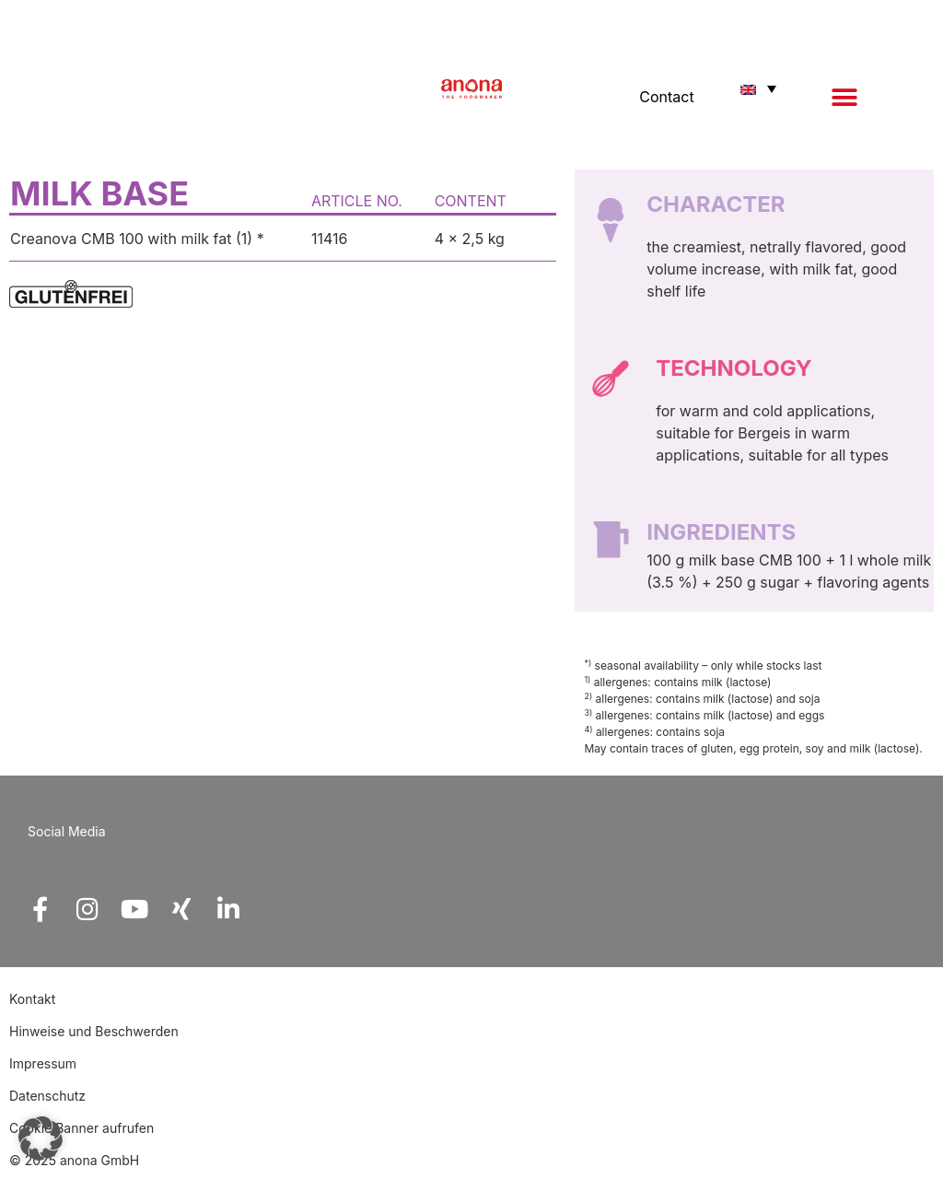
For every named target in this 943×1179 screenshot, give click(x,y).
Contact (666, 97)
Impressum (42, 1063)
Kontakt (34, 999)
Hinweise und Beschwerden (94, 1031)
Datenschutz (47, 1095)
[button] (844, 97)
